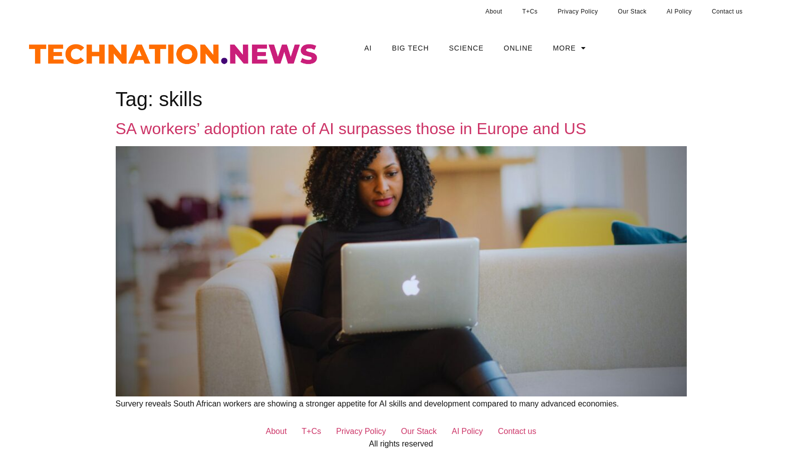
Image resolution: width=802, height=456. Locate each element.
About (493, 11)
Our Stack (632, 11)
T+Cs (530, 11)
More (569, 48)
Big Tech (410, 48)
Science (466, 48)
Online (518, 48)
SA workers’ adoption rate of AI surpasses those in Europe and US (351, 129)
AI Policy (679, 11)
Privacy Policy (578, 11)
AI (368, 48)
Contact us (727, 11)
